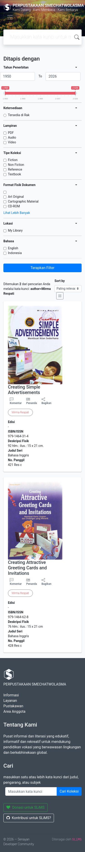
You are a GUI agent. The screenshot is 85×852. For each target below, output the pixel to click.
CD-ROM (14, 206)
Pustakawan (13, 706)
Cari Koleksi (69, 791)
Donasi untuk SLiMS (25, 807)
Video (12, 142)
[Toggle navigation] (10, 17)
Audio (12, 137)
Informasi (11, 695)
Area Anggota (14, 711)
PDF (11, 133)
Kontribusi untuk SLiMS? (28, 818)
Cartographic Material (23, 201)
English (13, 248)
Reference (15, 169)
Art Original (16, 196)
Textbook (14, 174)
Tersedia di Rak (18, 115)
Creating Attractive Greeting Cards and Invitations (27, 568)
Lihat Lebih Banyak (16, 213)
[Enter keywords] (31, 791)
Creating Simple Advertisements (24, 389)
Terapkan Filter (42, 268)
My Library (15, 230)
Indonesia (15, 253)
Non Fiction (16, 164)
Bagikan (46, 401)
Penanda (31, 403)
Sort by (59, 281)
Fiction (12, 160)
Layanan (10, 700)
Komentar (16, 401)
